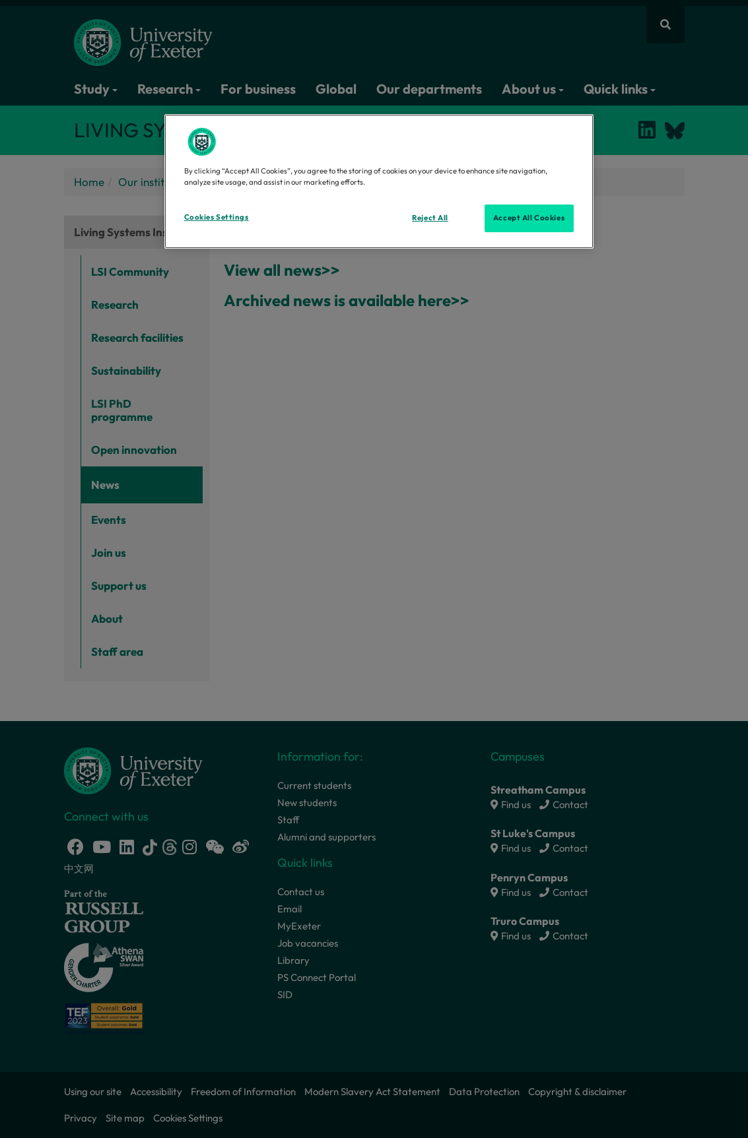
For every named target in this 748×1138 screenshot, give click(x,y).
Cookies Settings (216, 217)
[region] (379, 181)
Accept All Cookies (528, 217)
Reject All (430, 217)
